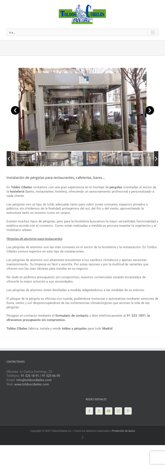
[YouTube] (108, 411)
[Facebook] (89, 411)
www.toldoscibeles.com (31, 384)
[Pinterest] (128, 411)
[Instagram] (118, 411)
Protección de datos (123, 430)
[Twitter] (99, 411)
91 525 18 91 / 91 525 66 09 (40, 376)
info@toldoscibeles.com (34, 380)
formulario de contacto (72, 316)
